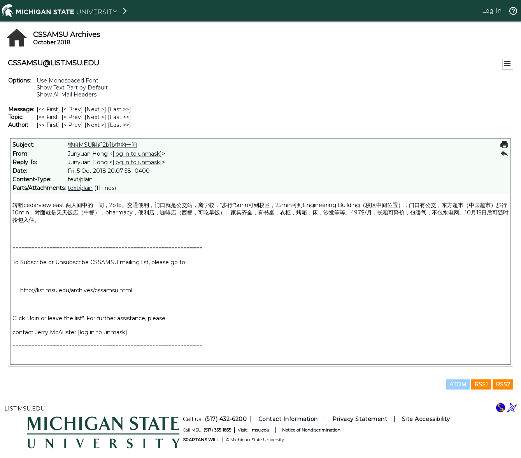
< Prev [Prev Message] (72, 109)
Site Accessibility (426, 419)
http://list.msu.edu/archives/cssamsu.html (76, 290)
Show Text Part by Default (72, 87)
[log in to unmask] (137, 153)
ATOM (458, 384)
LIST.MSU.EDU (24, 408)
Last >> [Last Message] (119, 109)
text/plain (80, 187)
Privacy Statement (359, 419)
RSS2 (503, 384)
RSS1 (481, 384)
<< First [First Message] (48, 109)
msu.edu (260, 430)
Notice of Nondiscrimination (311, 430)
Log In (492, 10)
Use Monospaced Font (67, 80)
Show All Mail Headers (66, 94)
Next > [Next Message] (95, 109)
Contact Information (288, 419)
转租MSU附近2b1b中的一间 (102, 144)
